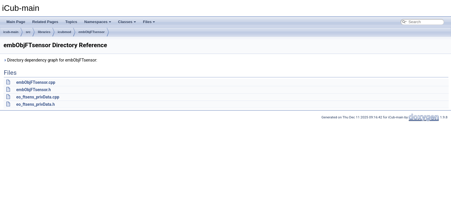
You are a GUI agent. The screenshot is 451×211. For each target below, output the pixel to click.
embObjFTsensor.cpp (35, 82)
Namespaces (97, 22)
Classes (127, 22)
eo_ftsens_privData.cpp (37, 97)
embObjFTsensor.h (33, 89)
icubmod (64, 32)
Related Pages (45, 22)
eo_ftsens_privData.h (35, 104)
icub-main (10, 32)
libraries (44, 32)
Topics (71, 22)
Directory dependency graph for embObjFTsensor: (50, 60)
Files (149, 22)
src (28, 32)
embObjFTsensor (91, 32)
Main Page (15, 22)
